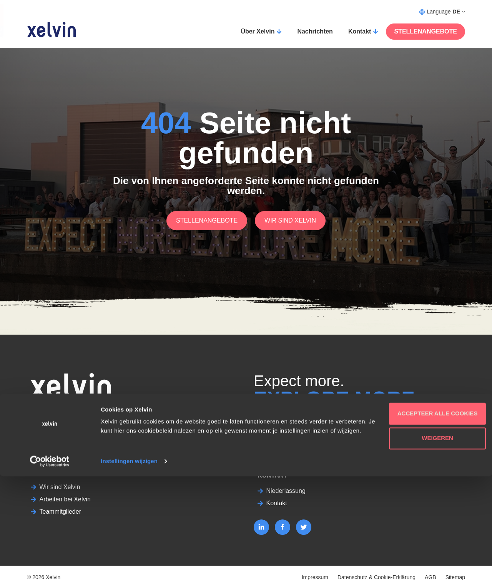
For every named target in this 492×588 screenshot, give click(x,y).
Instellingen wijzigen (129, 573)
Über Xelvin (257, 31)
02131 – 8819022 (55, 410)
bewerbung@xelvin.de (61, 420)
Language (442, 12)
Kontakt (359, 31)
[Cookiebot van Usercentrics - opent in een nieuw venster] (49, 573)
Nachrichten (314, 31)
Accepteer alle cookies (428, 516)
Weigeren (428, 540)
